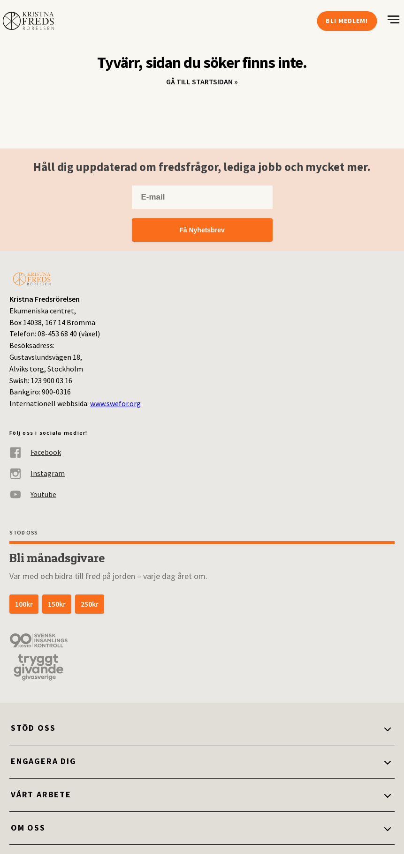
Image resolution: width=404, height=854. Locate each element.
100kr (24, 604)
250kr (90, 604)
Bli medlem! (347, 20)
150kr (57, 604)
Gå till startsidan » (202, 81)
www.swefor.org (115, 403)
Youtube (32, 494)
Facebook (35, 452)
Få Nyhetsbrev (201, 230)
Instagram (37, 473)
